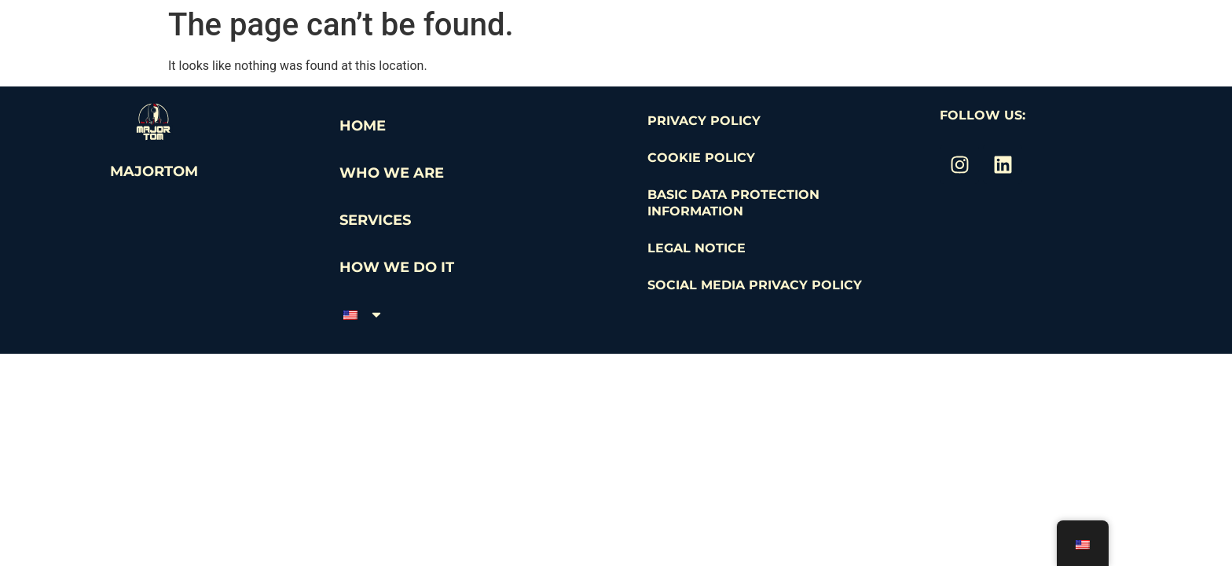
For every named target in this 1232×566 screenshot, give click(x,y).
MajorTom (154, 171)
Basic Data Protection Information (733, 203)
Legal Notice (696, 248)
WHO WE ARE (391, 173)
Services (375, 220)
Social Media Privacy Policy (754, 284)
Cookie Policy (701, 157)
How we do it (396, 267)
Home (362, 125)
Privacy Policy (704, 120)
